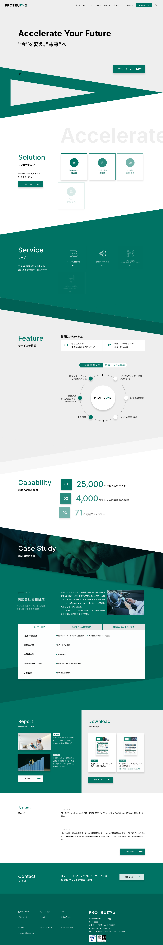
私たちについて (81, 5)
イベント (130, 5)
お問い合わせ (144, 5)
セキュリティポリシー (47, 927)
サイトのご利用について (26, 933)
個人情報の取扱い (67, 927)
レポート (107, 5)
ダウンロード (118, 5)
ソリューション (95, 5)
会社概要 (21, 927)
